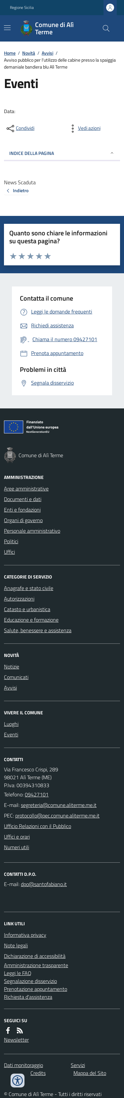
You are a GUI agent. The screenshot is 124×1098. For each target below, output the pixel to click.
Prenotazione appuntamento (35, 989)
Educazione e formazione (31, 620)
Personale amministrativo (32, 531)
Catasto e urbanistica (27, 609)
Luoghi (11, 724)
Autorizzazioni (19, 599)
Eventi (11, 734)
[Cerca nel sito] (103, 28)
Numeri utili (16, 847)
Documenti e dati (22, 499)
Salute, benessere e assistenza (37, 630)
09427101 (37, 794)
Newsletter (16, 1040)
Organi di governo (23, 520)
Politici (11, 541)
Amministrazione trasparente (36, 965)
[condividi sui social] (20, 128)
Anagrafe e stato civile (28, 588)
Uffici (9, 552)
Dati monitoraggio (23, 1065)
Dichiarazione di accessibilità (34, 956)
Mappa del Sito (89, 1073)
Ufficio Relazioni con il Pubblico (37, 826)
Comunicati (16, 677)
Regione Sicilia (22, 8)
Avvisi (47, 52)
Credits (38, 1073)
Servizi (78, 1065)
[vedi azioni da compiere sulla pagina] (84, 128)
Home (10, 52)
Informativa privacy (25, 935)
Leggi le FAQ (17, 973)
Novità (28, 52)
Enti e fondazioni (22, 510)
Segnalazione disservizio (30, 981)
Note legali (16, 945)
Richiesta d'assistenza (28, 997)
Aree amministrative (26, 488)
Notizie (11, 666)
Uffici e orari (17, 837)
